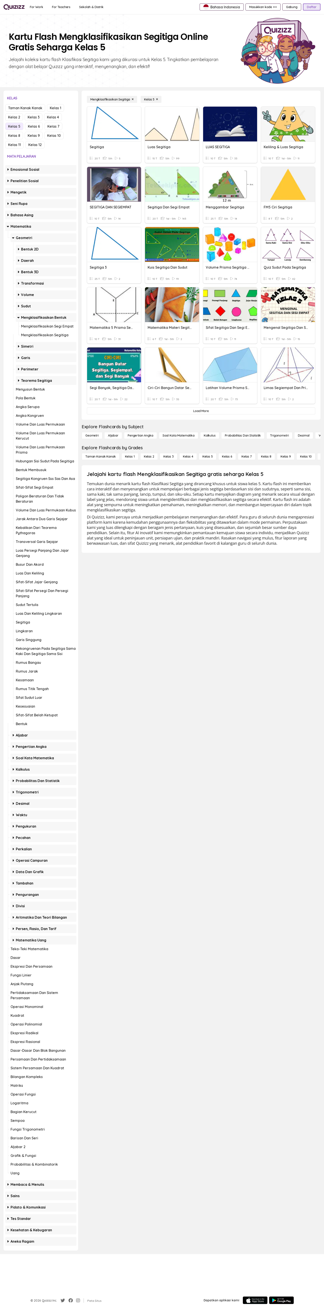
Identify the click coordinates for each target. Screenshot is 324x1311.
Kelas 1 (55, 108)
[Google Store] (281, 1300)
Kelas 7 (53, 126)
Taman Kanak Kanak (25, 108)
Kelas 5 (14, 126)
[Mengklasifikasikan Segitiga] (112, 99)
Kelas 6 (34, 126)
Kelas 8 (14, 135)
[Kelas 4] (188, 456)
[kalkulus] (209, 435)
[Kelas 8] (266, 456)
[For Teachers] (61, 7)
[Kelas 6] (227, 456)
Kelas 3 (33, 117)
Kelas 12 (35, 145)
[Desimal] (303, 435)
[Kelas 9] (286, 456)
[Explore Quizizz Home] (14, 7)
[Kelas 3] (168, 456)
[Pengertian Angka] (140, 435)
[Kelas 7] (247, 456)
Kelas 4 (53, 117)
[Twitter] (63, 1300)
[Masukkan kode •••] (263, 7)
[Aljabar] (113, 435)
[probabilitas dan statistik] (243, 435)
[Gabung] (291, 7)
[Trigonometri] (279, 435)
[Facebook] (70, 1300)
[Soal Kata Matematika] (178, 435)
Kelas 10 (54, 135)
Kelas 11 (14, 145)
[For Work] (36, 7)
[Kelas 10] (305, 456)
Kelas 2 (14, 117)
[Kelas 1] (129, 456)
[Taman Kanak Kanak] (101, 456)
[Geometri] (92, 435)
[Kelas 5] (151, 99)
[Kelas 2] (149, 456)
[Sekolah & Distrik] (91, 7)
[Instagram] (78, 1300)
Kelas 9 (34, 135)
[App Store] (255, 1300)
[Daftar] (311, 7)
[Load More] (201, 410)
